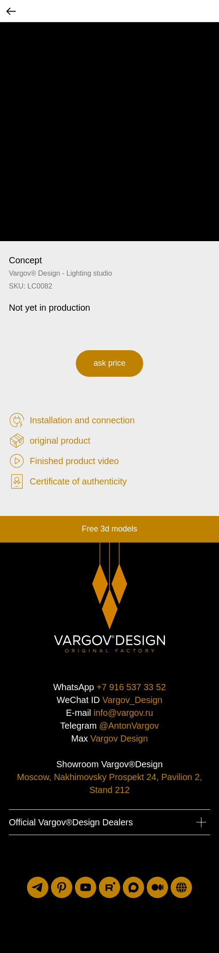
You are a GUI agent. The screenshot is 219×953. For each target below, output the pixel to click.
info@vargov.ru (123, 713)
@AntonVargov (129, 725)
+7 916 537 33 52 (131, 687)
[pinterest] (61, 887)
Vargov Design (119, 738)
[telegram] (37, 887)
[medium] (157, 887)
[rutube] (109, 887)
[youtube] (85, 887)
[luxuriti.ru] (181, 887)
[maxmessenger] (133, 887)
